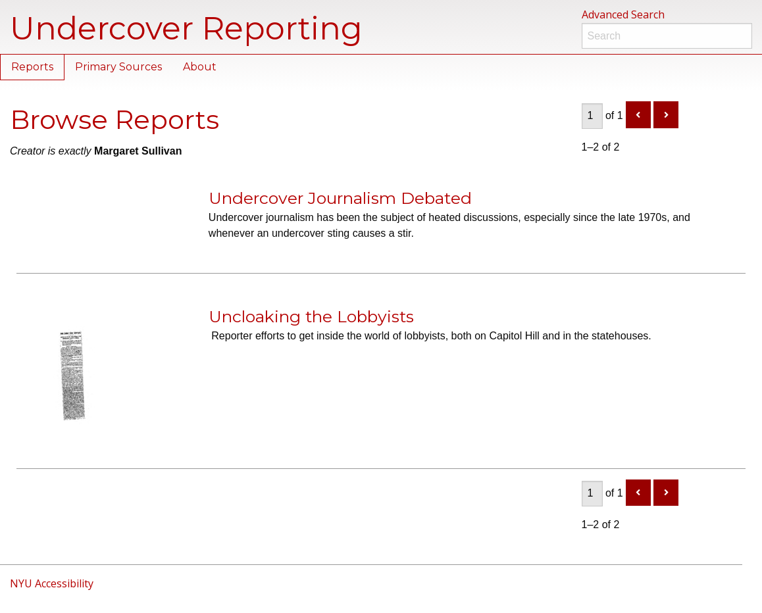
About (199, 67)
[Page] (592, 116)
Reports (32, 67)
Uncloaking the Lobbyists (311, 316)
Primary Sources (118, 67)
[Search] (667, 36)
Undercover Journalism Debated (340, 198)
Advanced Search (623, 14)
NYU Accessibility (51, 583)
